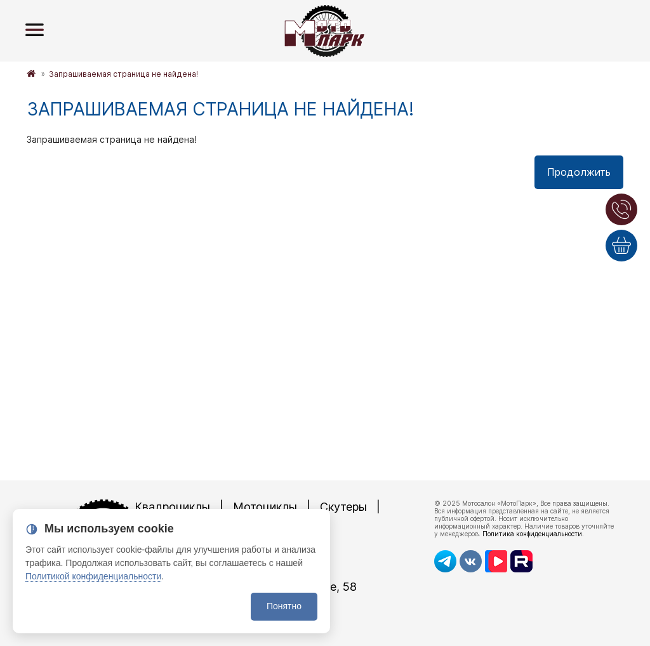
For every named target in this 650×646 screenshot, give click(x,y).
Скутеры (343, 506)
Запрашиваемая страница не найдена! (123, 74)
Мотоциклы (265, 506)
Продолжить (579, 172)
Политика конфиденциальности (532, 533)
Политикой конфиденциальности (93, 576)
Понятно (284, 606)
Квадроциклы (172, 506)
